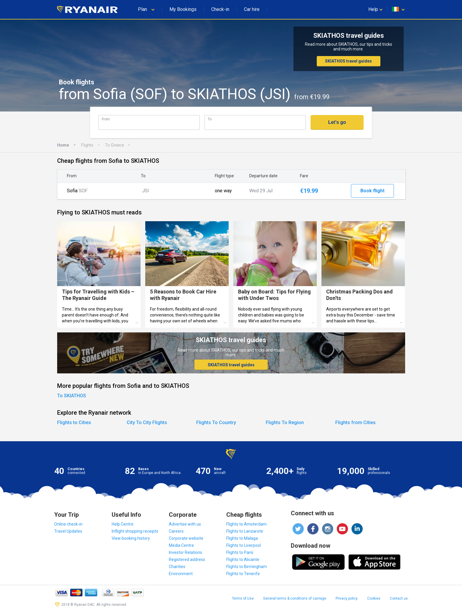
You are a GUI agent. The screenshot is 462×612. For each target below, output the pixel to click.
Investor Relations (185, 552)
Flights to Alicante (242, 559)
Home (63, 145)
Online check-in (68, 524)
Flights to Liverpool (243, 545)
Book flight (372, 190)
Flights (87, 145)
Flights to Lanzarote (244, 531)
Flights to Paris (239, 552)
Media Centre (181, 545)
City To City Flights (147, 422)
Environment (181, 573)
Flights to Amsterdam (246, 524)
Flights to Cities (74, 422)
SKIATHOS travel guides (348, 61)
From (106, 119)
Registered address (187, 559)
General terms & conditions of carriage (294, 598)
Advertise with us (185, 524)
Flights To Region (285, 422)
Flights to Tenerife (243, 573)
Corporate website (186, 538)
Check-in (220, 9)
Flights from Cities (355, 422)
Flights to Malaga (242, 538)
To (210, 119)
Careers (176, 531)
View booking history (131, 538)
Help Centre (122, 524)
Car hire (252, 9)
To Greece (114, 145)
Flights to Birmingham (246, 566)
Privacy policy (347, 598)
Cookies (373, 598)
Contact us (399, 598)
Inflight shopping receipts (135, 531)
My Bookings (183, 9)
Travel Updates (68, 531)
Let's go (337, 122)
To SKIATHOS (71, 395)
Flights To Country (216, 422)
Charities (177, 566)
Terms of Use (243, 598)
